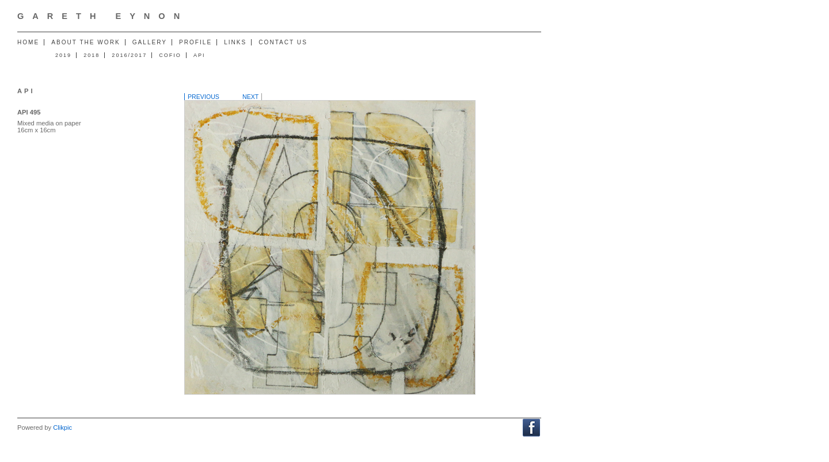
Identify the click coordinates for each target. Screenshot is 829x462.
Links (235, 42)
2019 (63, 55)
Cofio (170, 55)
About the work (85, 42)
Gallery (149, 42)
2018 (91, 55)
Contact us (282, 42)
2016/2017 (129, 55)
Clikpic (62, 427)
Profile (195, 42)
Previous (203, 96)
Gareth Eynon (102, 16)
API (199, 55)
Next (250, 96)
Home (28, 42)
